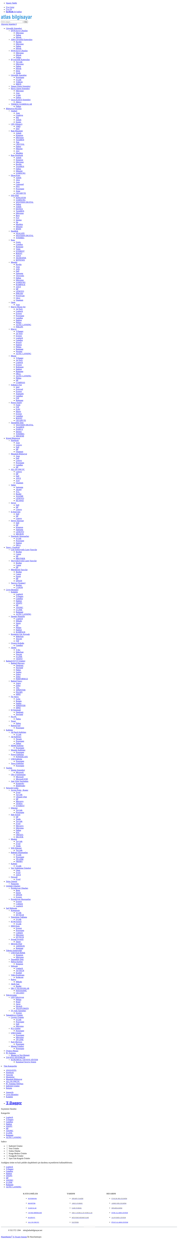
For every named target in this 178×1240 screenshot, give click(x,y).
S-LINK (9, 1133)
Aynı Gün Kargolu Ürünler (19, 1158)
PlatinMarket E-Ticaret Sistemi (14, 1237)
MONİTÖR (31, 1203)
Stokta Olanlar (14, 1151)
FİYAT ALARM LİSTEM (119, 1222)
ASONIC (9, 1131)
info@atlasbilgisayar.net (32, 1230)
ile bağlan (14, 12)
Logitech (9, 1117)
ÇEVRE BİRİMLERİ (35, 1213)
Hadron (9, 1124)
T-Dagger (9, 1119)
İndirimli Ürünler (16, 1146)
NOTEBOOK (32, 1198)
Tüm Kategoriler (10, 1066)
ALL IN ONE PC (33, 1222)
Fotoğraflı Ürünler (16, 1156)
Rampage (9, 1135)
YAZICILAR (32, 1208)
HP (7, 1128)
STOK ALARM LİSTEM (119, 1213)
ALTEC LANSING (13, 1137)
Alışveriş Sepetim (9, 24)
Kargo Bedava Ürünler (18, 1153)
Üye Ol (9, 9)
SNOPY (9, 1126)
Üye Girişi (10, 7)
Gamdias (9, 1122)
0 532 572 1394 (14, 1230)
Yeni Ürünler (14, 1148)
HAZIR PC (31, 1217)
